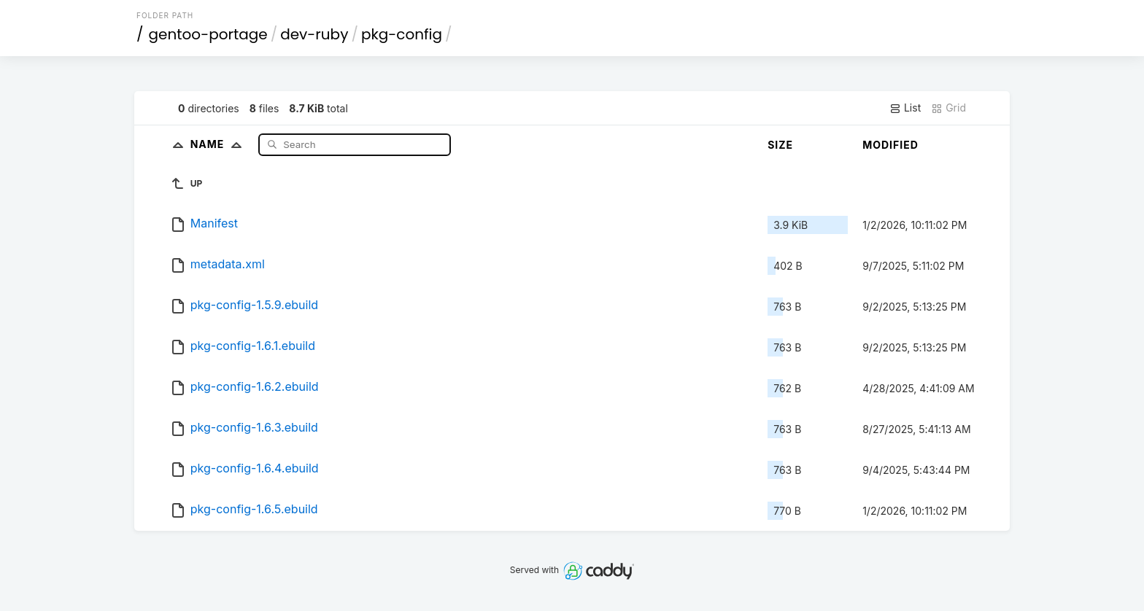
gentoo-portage (208, 34)
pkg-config (401, 34)
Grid (948, 107)
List (905, 107)
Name (219, 144)
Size (780, 145)
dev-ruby (314, 34)
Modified (890, 145)
